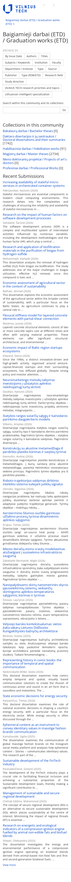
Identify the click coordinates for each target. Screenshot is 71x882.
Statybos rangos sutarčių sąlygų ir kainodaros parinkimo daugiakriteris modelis (35, 417)
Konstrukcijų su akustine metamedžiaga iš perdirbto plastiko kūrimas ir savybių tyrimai (34, 450)
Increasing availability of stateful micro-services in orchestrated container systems (34, 184)
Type (40, 69)
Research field (54, 75)
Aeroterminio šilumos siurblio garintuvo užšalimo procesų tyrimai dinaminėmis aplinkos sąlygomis (31, 516)
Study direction (14, 81)
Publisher (11, 75)
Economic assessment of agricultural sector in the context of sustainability (34, 284)
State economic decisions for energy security (35, 696)
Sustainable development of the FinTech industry (32, 762)
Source (52, 69)
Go (64, 110)
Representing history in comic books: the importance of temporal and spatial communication (32, 663)
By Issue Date (13, 56)
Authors (31, 56)
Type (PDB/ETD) (31, 75)
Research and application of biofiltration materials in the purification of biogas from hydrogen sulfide (33, 250)
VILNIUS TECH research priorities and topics (32, 88)
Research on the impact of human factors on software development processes (35, 216)
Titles (44, 56)
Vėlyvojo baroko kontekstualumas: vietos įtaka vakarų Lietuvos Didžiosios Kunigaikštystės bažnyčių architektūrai (32, 627)
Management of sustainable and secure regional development (31, 795)
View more (9, 865)
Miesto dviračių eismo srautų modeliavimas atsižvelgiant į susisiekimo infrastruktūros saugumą (34, 552)
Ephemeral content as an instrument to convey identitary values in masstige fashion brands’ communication (34, 728)
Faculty (56, 62)
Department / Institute (19, 69)
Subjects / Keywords (17, 62)
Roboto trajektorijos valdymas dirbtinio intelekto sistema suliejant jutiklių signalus (33, 482)
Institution (41, 62)
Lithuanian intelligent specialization (27, 94)
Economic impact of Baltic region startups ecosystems (32, 349)
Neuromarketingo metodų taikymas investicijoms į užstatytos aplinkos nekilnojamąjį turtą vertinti (29, 383)
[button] (44, 4)
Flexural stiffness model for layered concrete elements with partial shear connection (35, 317)
